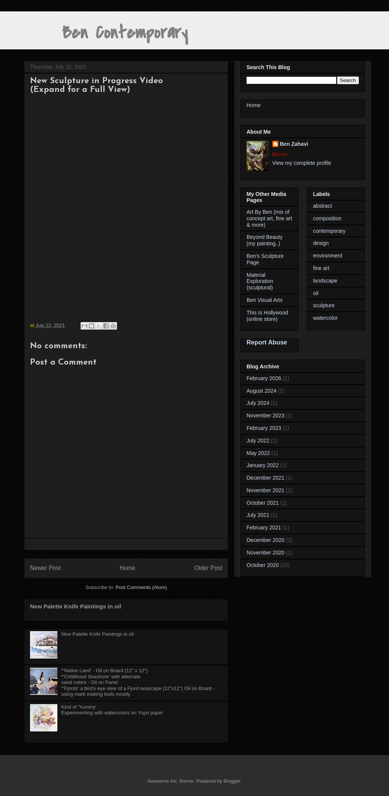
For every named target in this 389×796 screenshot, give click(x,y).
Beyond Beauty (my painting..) (265, 240)
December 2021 (266, 478)
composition (327, 218)
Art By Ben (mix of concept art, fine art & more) (269, 218)
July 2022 (258, 440)
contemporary (329, 231)
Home (128, 568)
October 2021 (263, 503)
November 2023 (266, 415)
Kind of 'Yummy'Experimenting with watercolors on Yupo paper (112, 710)
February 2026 (264, 378)
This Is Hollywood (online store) (267, 316)
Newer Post (45, 568)
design (321, 243)
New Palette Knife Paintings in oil (75, 606)
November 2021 (266, 490)
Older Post (208, 568)
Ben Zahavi (294, 144)
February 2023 (264, 428)
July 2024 (258, 403)
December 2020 (266, 540)
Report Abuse (267, 342)
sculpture (324, 305)
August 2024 (262, 391)
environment (327, 256)
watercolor (325, 318)
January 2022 (263, 465)
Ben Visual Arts (265, 300)
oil (315, 293)
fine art (321, 268)
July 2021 (258, 515)
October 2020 (263, 565)
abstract (322, 206)
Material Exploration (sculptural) (260, 281)
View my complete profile (301, 163)
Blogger (231, 781)
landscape (325, 281)
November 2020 (266, 553)
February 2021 (264, 527)
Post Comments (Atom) (141, 587)
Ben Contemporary (106, 33)
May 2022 (258, 453)
